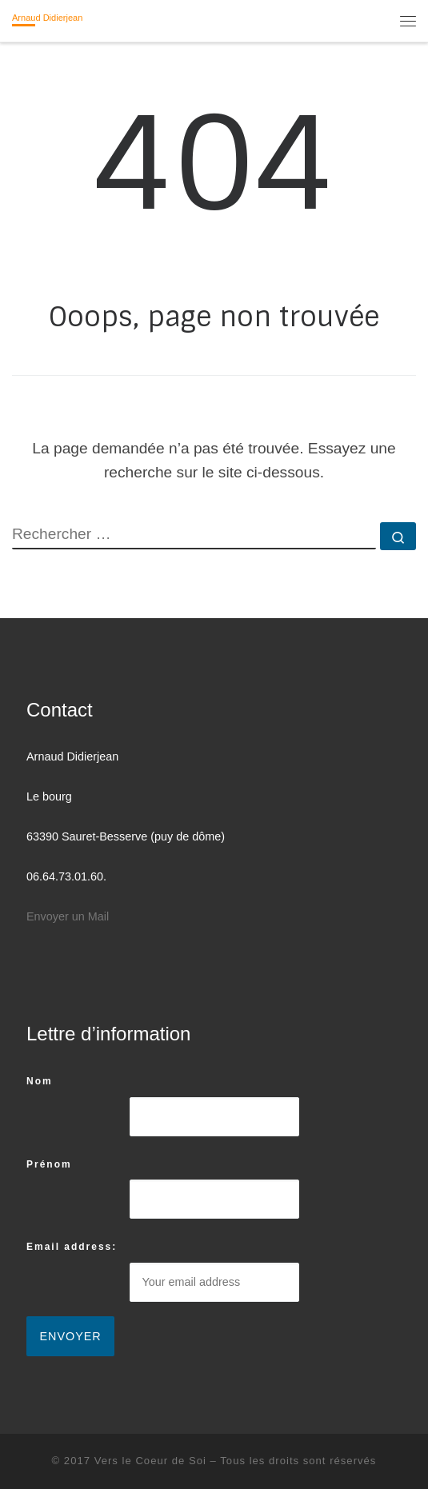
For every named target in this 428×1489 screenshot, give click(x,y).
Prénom (49, 1164)
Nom (39, 1081)
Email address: (71, 1246)
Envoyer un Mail (67, 916)
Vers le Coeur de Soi (150, 1461)
